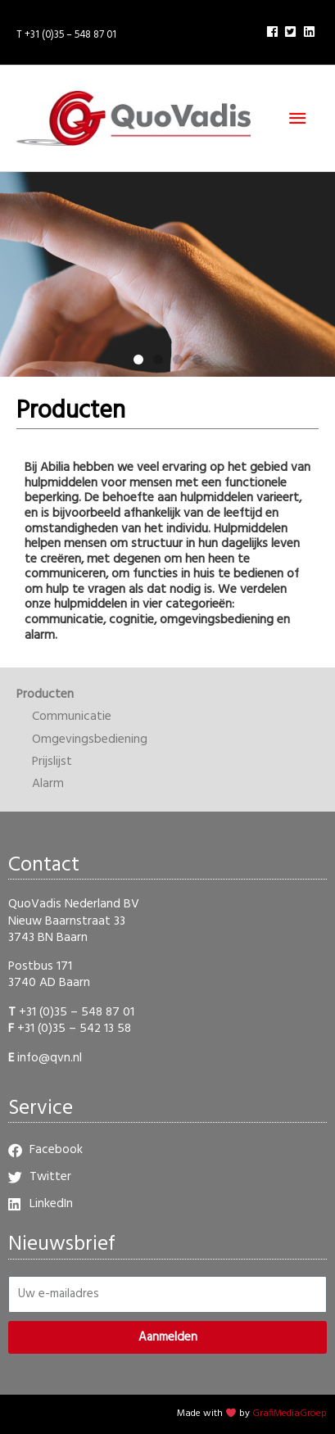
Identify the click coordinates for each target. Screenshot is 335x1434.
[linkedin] (311, 31)
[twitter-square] (292, 31)
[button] (138, 359)
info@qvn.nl (49, 1058)
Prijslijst (52, 761)
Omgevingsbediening (89, 739)
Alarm (48, 784)
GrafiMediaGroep (289, 1413)
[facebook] (274, 31)
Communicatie (71, 716)
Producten (45, 694)
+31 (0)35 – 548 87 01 (76, 1012)
